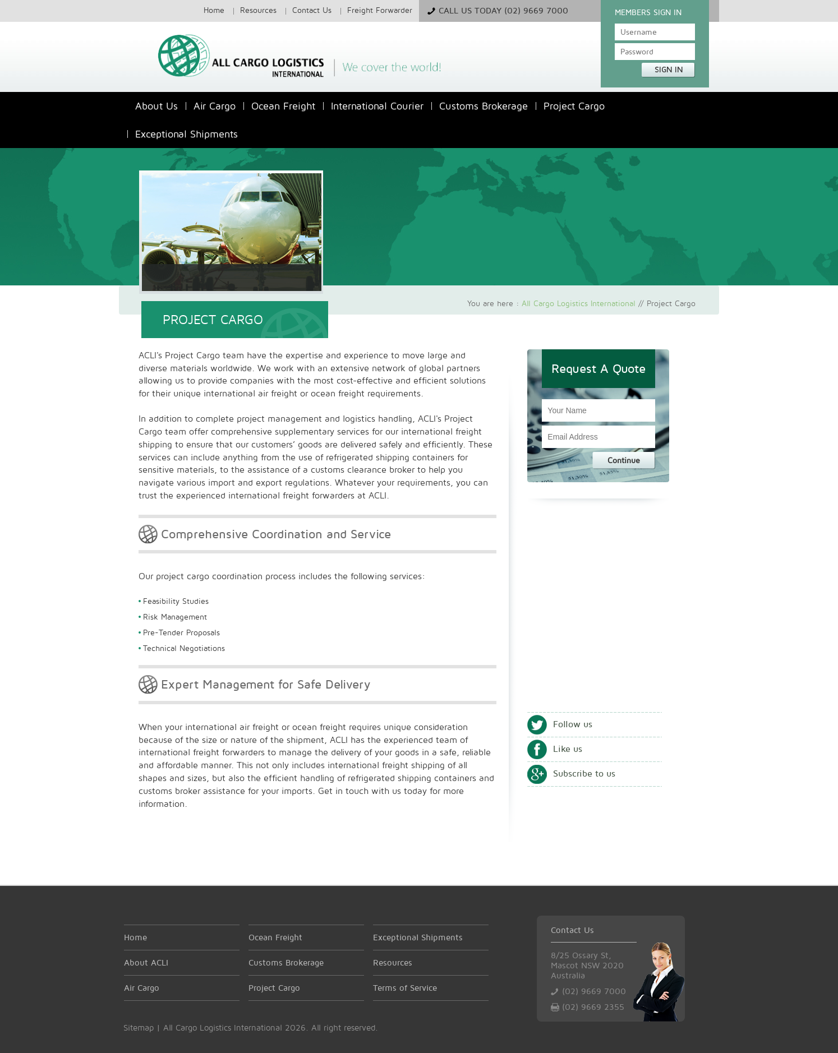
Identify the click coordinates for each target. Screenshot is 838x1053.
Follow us (572, 724)
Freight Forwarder (379, 10)
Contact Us (311, 10)
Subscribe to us (584, 773)
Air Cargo (215, 106)
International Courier (377, 106)
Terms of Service (405, 987)
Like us (567, 748)
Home (214, 10)
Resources (258, 10)
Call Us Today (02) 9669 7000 (503, 10)
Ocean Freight (283, 106)
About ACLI (146, 962)
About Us (156, 106)
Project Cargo (574, 106)
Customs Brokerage (483, 106)
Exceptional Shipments (186, 134)
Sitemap (138, 1027)
